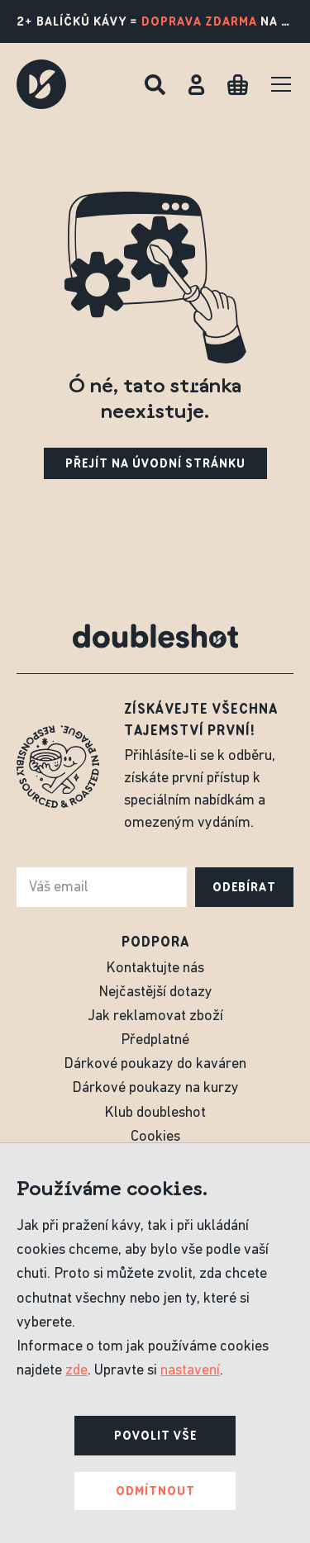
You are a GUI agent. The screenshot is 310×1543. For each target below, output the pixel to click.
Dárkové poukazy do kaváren (155, 1064)
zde (76, 1371)
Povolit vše (155, 1435)
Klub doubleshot (155, 1113)
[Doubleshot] (41, 84)
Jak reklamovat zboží (155, 1016)
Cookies (155, 1137)
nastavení (190, 1371)
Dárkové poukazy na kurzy (155, 1088)
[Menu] (281, 84)
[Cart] (237, 84)
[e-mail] (102, 887)
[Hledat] (155, 85)
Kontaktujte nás (155, 968)
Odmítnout (155, 1491)
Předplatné (155, 1040)
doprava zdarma (199, 21)
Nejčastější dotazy (155, 992)
